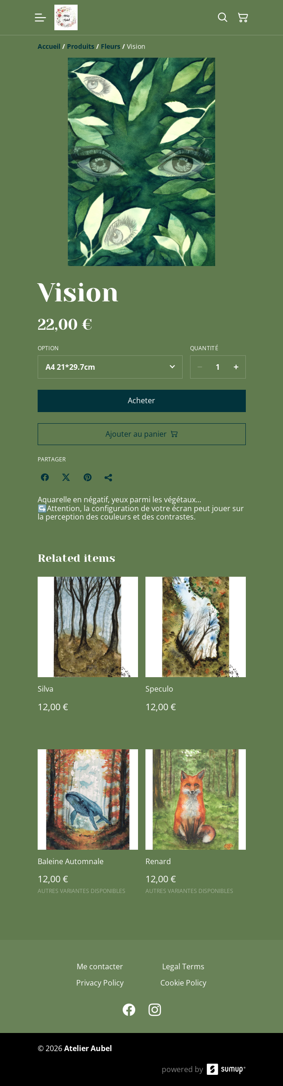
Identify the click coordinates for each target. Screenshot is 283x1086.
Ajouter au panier (141, 434)
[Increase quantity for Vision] (236, 367)
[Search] (222, 17)
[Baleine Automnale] (88, 826)
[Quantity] (218, 367)
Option (48, 348)
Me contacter (100, 966)
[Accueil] (49, 46)
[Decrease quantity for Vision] (199, 367)
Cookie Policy (183, 983)
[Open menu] (40, 17)
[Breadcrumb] (142, 46)
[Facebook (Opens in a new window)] (45, 477)
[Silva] (88, 653)
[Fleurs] (110, 46)
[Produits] (80, 46)
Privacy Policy (100, 983)
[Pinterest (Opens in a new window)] (87, 477)
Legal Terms (183, 966)
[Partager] (109, 477)
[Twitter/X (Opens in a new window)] (66, 477)
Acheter (141, 400)
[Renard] (195, 826)
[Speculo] (195, 653)
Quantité (204, 348)
